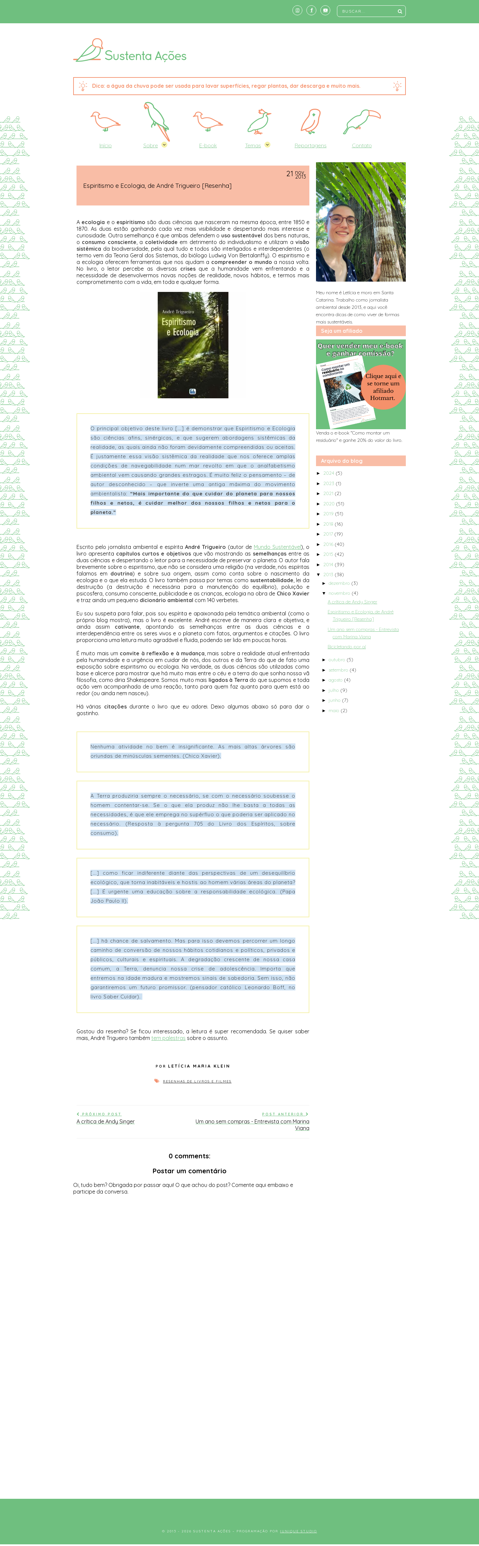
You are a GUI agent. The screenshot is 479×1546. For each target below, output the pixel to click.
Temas (253, 145)
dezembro (340, 583)
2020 (329, 504)
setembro (339, 670)
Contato (362, 145)
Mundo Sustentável (277, 547)
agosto (336, 680)
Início (105, 145)
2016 (329, 544)
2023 (329, 483)
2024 (329, 473)
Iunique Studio (298, 1531)
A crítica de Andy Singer (352, 602)
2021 (329, 493)
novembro (340, 593)
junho (335, 700)
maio (335, 710)
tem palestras (168, 1038)
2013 (329, 575)
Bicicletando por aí (347, 647)
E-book (208, 145)
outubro (338, 660)
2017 (328, 534)
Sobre (150, 145)
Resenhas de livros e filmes (197, 1081)
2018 (329, 524)
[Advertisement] (239, 1435)
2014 (329, 565)
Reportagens (311, 145)
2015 (329, 554)
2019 (329, 514)
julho (334, 690)
